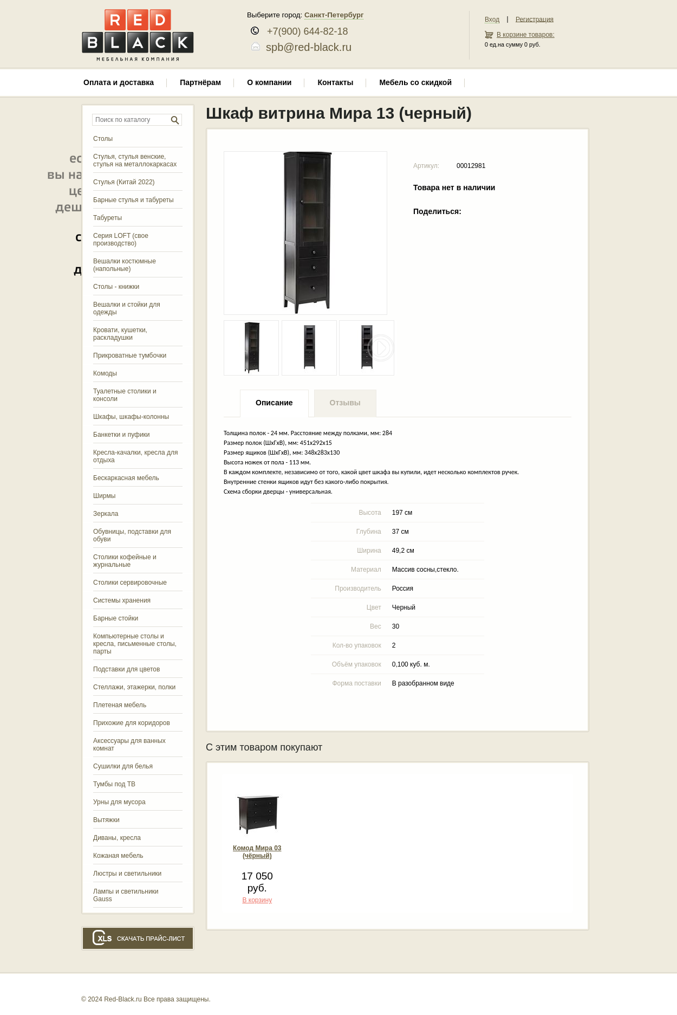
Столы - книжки (116, 286)
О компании (269, 82)
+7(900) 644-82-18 (303, 31)
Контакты (335, 82)
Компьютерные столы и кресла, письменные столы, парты (135, 643)
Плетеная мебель (119, 705)
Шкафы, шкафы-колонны (131, 417)
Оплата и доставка (118, 82)
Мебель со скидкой (415, 82)
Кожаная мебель (118, 855)
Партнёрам (200, 82)
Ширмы (104, 496)
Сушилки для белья (123, 766)
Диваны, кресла (117, 838)
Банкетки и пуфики (121, 434)
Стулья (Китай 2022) (124, 182)
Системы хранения (122, 600)
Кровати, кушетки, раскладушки (120, 333)
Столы (103, 139)
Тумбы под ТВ (114, 784)
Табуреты (107, 218)
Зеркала (105, 514)
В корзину (257, 900)
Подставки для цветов (126, 669)
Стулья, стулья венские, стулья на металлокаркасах (135, 160)
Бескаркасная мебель (126, 478)
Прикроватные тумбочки (129, 355)
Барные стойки (115, 618)
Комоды (105, 373)
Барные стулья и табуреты (133, 200)
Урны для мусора (119, 802)
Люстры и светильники (127, 873)
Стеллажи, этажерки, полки (134, 687)
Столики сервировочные (130, 582)
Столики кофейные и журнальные (125, 560)
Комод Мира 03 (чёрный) (257, 851)
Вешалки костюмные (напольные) (124, 265)
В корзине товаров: (526, 34)
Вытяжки (106, 820)
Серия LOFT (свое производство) (120, 239)
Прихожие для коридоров (131, 723)
